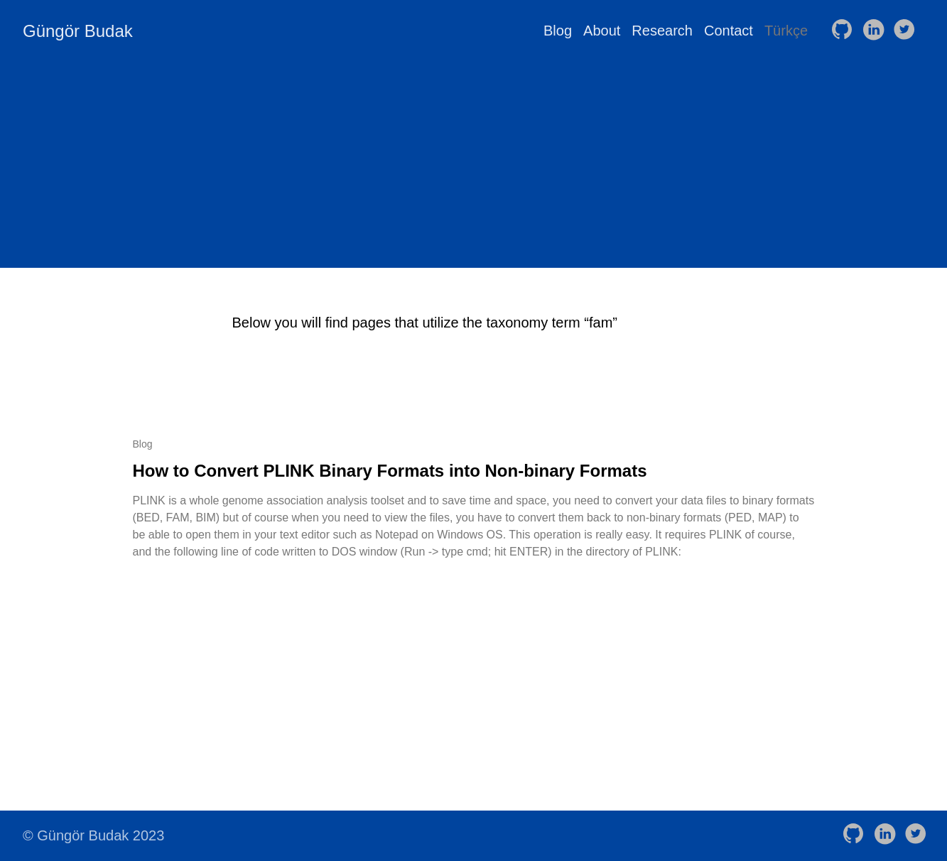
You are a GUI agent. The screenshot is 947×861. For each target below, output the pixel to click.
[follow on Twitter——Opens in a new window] (907, 30)
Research (662, 30)
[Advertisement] (474, 168)
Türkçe (786, 30)
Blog (557, 30)
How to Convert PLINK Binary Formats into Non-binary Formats (390, 470)
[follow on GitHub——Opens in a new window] (844, 30)
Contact (728, 30)
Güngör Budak (78, 30)
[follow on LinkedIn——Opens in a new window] (876, 30)
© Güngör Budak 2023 (93, 835)
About (601, 30)
